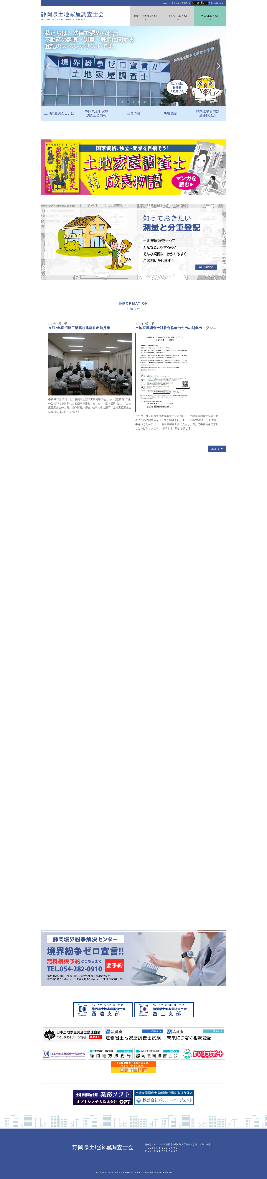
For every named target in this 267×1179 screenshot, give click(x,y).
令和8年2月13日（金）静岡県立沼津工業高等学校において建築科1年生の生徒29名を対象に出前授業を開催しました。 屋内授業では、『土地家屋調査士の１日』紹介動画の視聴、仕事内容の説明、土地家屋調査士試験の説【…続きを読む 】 (90, 370)
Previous (48, 65)
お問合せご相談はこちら (146, 16)
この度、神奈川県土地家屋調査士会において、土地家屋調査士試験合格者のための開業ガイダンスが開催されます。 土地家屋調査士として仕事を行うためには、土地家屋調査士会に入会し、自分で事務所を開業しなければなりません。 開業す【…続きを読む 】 (177, 378)
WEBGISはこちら (210, 16)
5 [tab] (144, 102)
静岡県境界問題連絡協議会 (207, 113)
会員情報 (133, 113)
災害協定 (170, 113)
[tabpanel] (133, 66)
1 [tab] (122, 102)
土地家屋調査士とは (59, 113)
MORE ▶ (216, 448)
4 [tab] (139, 102)
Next (218, 65)
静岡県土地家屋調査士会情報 (96, 113)
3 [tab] (133, 102)
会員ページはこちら (178, 16)
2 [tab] (128, 102)
